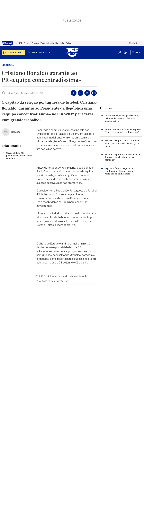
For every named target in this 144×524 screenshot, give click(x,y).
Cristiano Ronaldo (78, 276)
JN (16, 43)
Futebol (64, 281)
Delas (68, 43)
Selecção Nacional (57, 276)
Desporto (54, 281)
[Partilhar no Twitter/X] (87, 93)
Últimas (32, 52)
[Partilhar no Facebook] (73, 93)
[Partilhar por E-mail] (94, 93)
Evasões (35, 43)
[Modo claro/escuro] (125, 52)
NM (56, 43)
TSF (20, 43)
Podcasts (44, 52)
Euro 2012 (8, 65)
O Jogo (27, 43)
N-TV (62, 43)
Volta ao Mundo (47, 43)
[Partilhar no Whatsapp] (80, 93)
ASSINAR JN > (135, 43)
